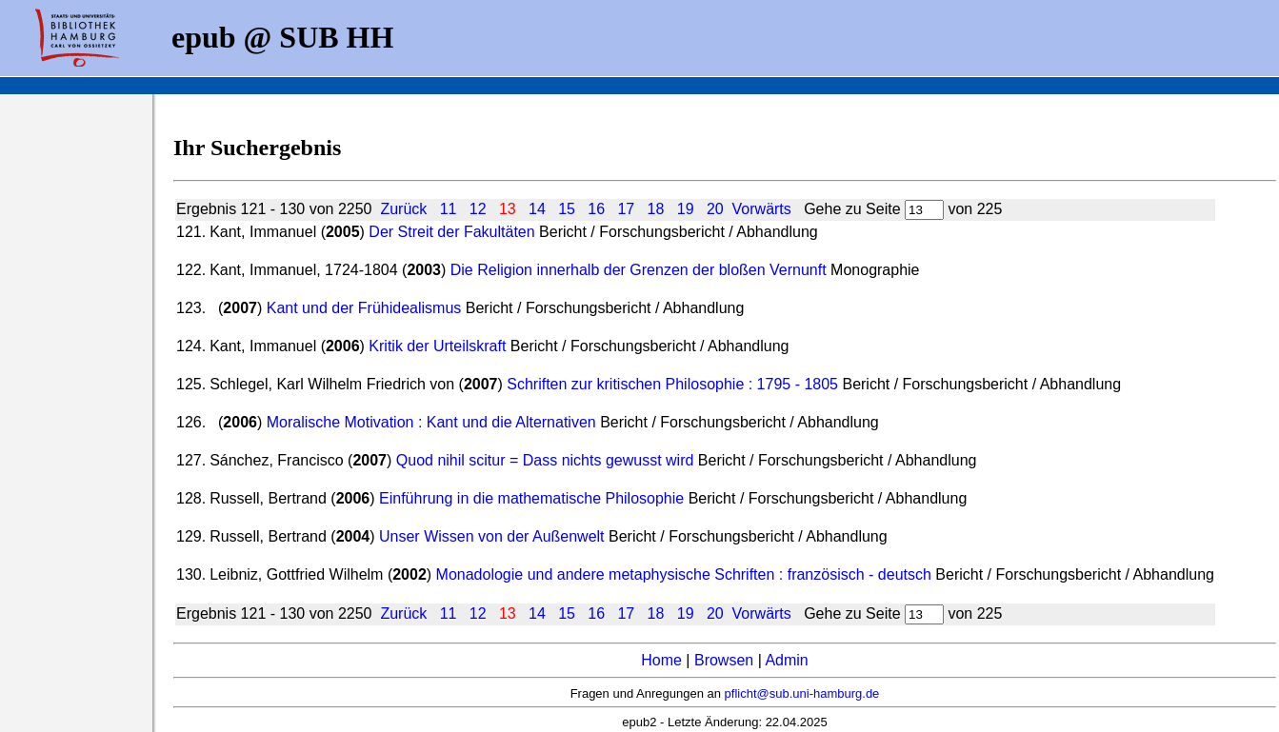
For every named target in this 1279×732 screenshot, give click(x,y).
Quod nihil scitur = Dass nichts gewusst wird (547, 460)
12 (478, 209)
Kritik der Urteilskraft (437, 346)
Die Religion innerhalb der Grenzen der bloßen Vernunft (638, 270)
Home (661, 660)
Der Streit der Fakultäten (451, 232)
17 (625, 209)
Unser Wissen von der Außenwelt (492, 536)
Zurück (403, 209)
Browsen (723, 660)
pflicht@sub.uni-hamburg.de (802, 693)
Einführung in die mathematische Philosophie (531, 498)
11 (448, 209)
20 (715, 209)
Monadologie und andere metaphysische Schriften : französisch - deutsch (686, 574)
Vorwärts (761, 209)
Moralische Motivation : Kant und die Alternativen (431, 422)
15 (566, 209)
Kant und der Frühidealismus (364, 308)
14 (537, 209)
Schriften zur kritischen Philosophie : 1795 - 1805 (672, 384)
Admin (786, 660)
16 (596, 209)
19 (685, 209)
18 (656, 209)
